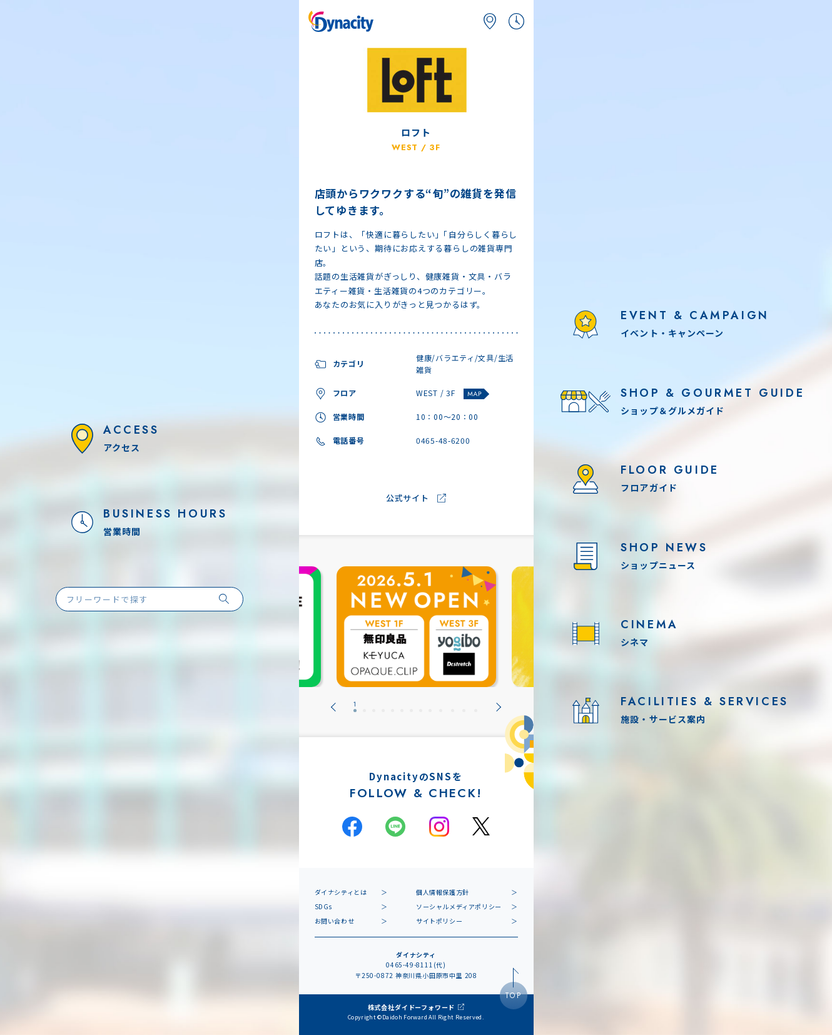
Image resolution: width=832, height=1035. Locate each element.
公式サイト (407, 498)
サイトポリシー (439, 920)
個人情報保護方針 (442, 892)
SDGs (323, 906)
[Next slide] (498, 707)
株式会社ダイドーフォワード (411, 1007)
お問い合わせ (335, 920)
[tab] (355, 707)
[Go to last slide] (333, 707)
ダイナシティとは (341, 892)
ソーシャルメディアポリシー (459, 906)
